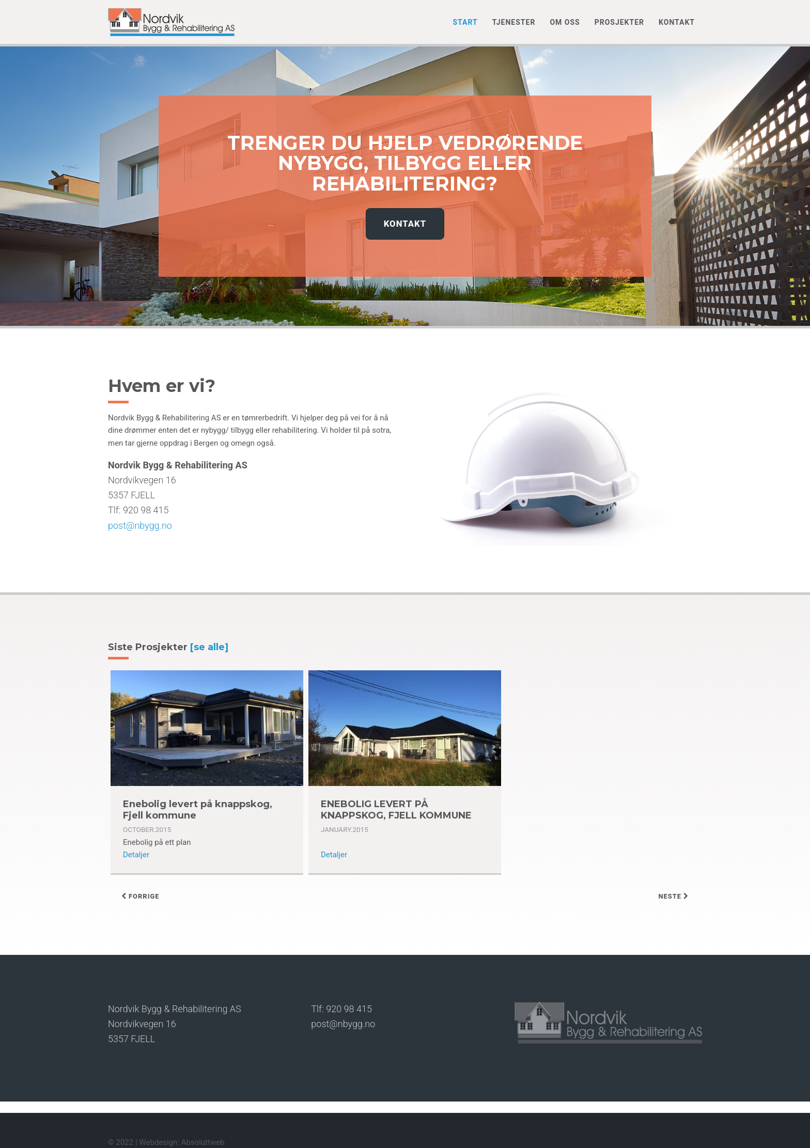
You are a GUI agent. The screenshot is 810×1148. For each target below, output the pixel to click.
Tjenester (514, 22)
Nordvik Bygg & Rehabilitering (171, 22)
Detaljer (136, 854)
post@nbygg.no (140, 525)
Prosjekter (619, 22)
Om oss (565, 22)
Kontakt (677, 22)
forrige (140, 896)
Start (465, 22)
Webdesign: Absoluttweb (181, 1142)
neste (673, 896)
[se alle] (209, 647)
